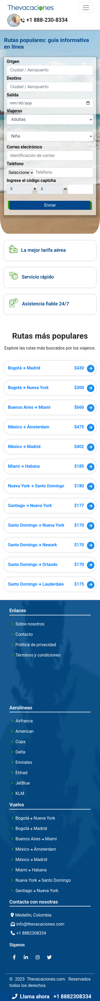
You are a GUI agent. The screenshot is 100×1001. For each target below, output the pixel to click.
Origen (13, 61)
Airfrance (24, 720)
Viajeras (14, 110)
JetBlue (22, 783)
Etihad (21, 772)
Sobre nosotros (30, 624)
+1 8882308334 (31, 933)
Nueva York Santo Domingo (43, 880)
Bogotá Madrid (31, 828)
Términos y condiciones (38, 655)
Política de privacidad (35, 644)
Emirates (23, 762)
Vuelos (16, 804)
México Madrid (31, 859)
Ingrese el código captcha (31, 180)
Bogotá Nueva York (35, 818)
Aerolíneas (20, 707)
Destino (14, 78)
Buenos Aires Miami (36, 838)
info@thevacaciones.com (40, 924)
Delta (20, 752)
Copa (20, 741)
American (24, 731)
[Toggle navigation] (85, 7)
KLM (19, 793)
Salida (12, 94)
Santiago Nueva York (36, 890)
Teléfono (15, 163)
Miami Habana (31, 869)
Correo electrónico (24, 147)
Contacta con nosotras (33, 902)
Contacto (24, 634)
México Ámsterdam (35, 849)
